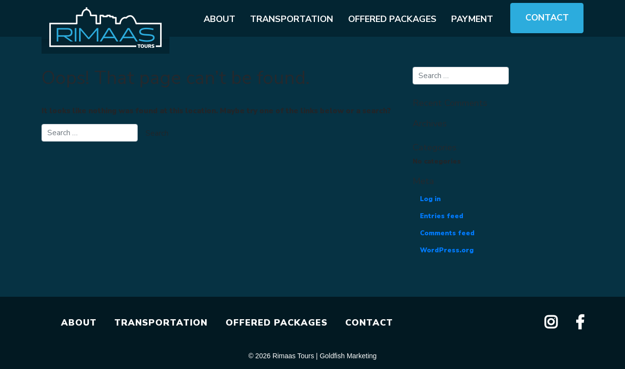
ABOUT (79, 322)
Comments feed (447, 233)
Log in (430, 199)
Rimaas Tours (293, 356)
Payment (472, 19)
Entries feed (441, 216)
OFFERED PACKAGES (277, 322)
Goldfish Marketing (348, 356)
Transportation (291, 19)
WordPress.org (447, 250)
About (219, 19)
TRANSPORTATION (161, 322)
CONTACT (369, 322)
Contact (547, 17)
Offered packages (392, 19)
